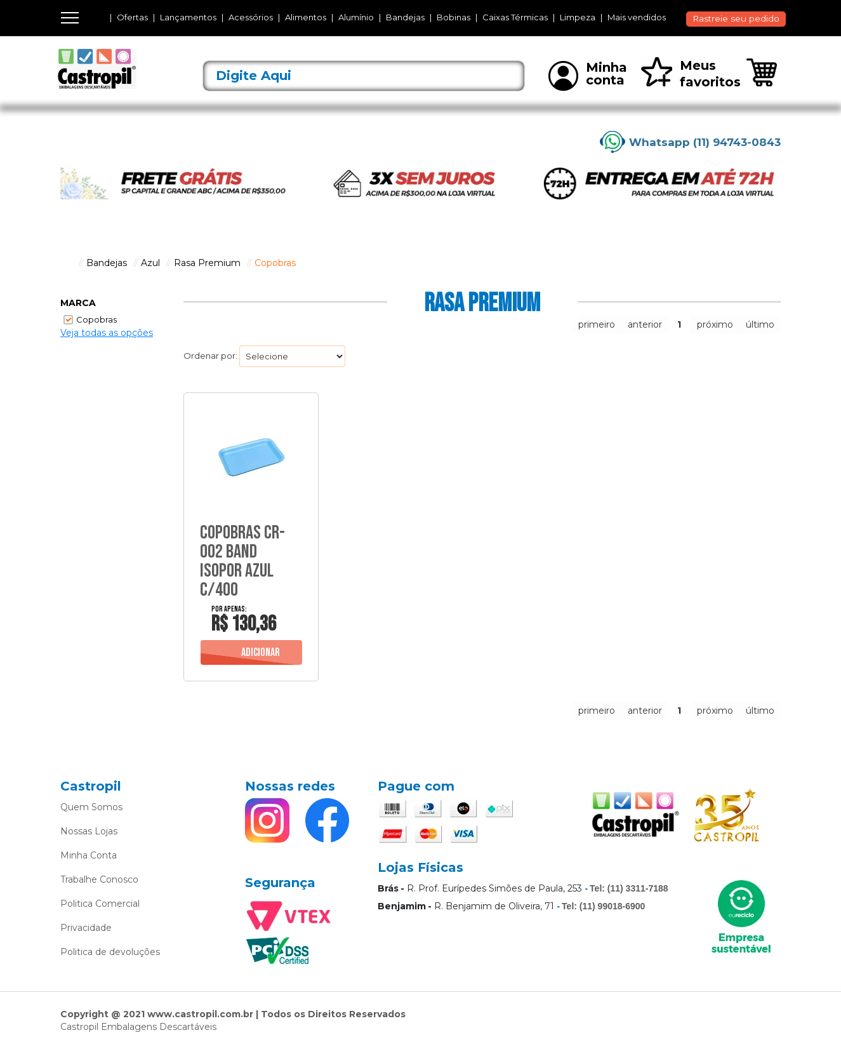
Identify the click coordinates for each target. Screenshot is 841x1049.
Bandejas (405, 17)
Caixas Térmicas (515, 17)
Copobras (275, 263)
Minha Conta (88, 855)
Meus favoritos (690, 73)
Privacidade (86, 927)
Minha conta (587, 75)
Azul (150, 263)
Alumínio (356, 17)
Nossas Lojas (88, 831)
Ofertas (132, 17)
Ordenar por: (210, 356)
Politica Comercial (100, 903)
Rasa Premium (207, 263)
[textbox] (363, 75)
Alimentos (305, 17)
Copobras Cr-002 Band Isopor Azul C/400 (242, 561)
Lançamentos (188, 17)
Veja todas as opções (106, 332)
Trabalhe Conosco (99, 879)
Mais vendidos (636, 17)
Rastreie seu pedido (735, 18)
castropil (66, 263)
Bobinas (453, 17)
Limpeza (577, 17)
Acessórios (250, 17)
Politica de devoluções (110, 952)
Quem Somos (91, 807)
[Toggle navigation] (69, 18)
